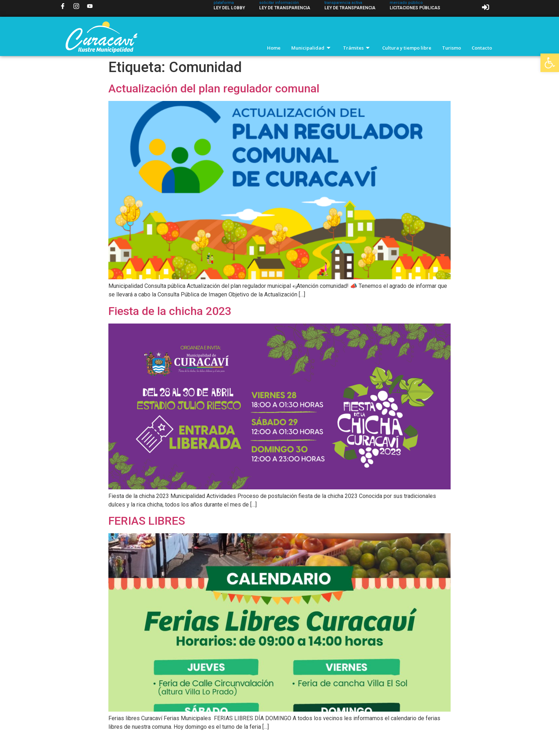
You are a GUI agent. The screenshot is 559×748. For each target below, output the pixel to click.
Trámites (357, 48)
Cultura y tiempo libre (406, 48)
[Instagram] (76, 6)
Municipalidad (311, 48)
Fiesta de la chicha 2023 (169, 311)
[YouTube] (89, 6)
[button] (549, 63)
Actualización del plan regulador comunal (215, 88)
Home (274, 48)
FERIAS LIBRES (146, 521)
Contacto (482, 48)
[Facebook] (62, 6)
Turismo (451, 48)
